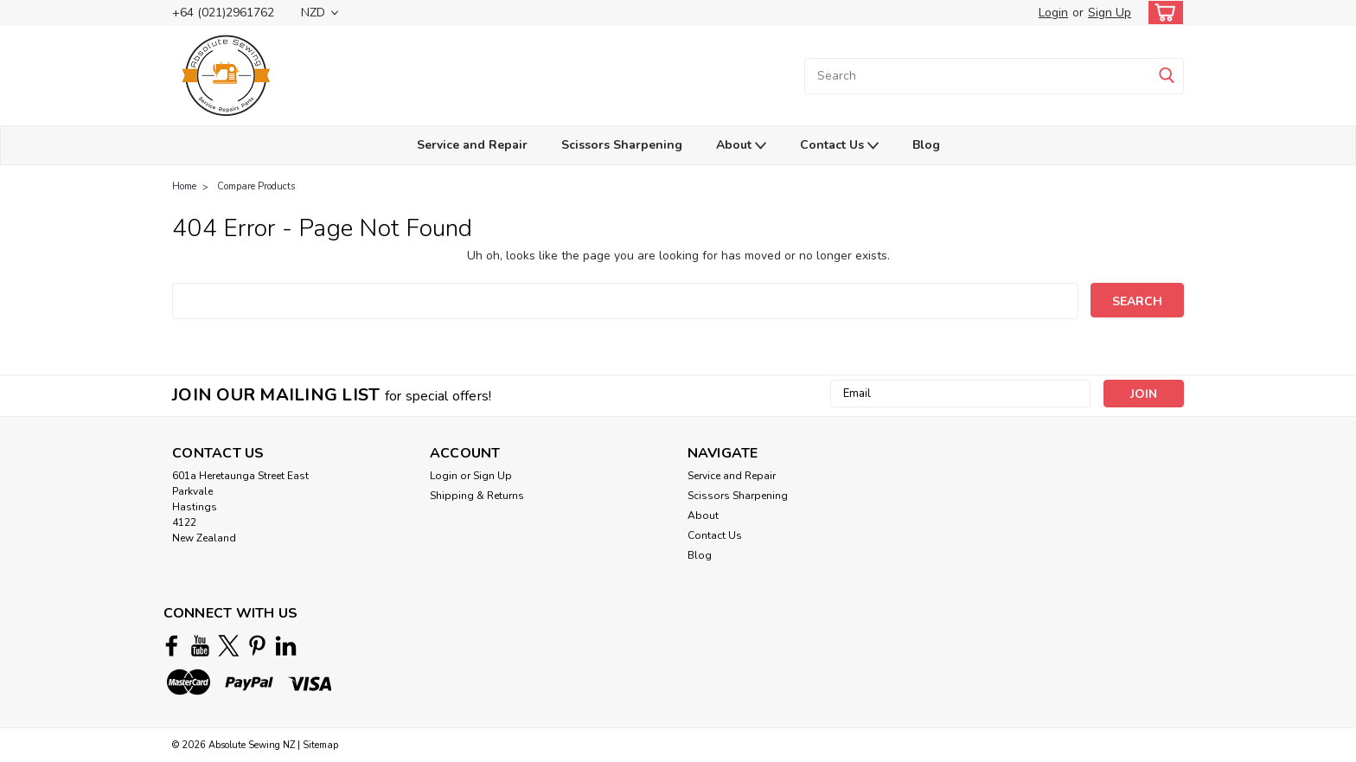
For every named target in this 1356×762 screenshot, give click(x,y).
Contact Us (839, 146)
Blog (926, 145)
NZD (319, 12)
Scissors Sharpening (621, 145)
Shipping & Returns (477, 496)
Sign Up (1109, 12)
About (741, 146)
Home (184, 186)
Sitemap (320, 745)
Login (1053, 12)
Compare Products (256, 186)
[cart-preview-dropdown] (1162, 12)
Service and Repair (472, 145)
